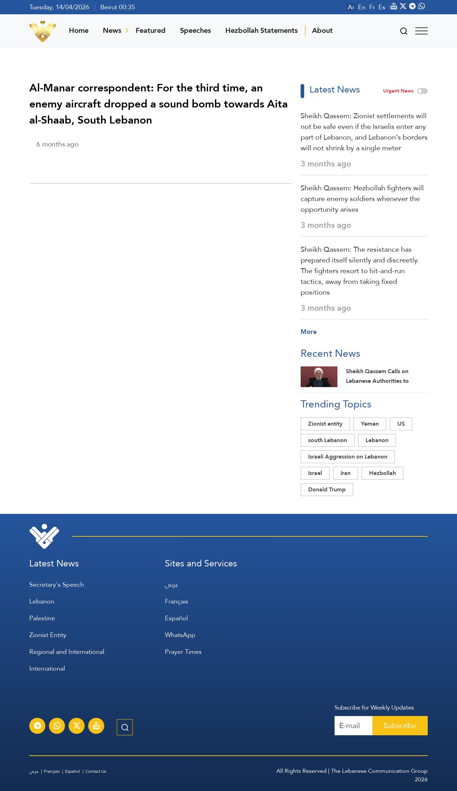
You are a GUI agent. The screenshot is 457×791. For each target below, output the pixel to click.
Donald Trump (327, 489)
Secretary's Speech (56, 584)
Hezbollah (382, 473)
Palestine (42, 618)
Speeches (195, 30)
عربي (171, 584)
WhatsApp (180, 635)
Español (176, 618)
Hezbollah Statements (261, 30)
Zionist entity (325, 424)
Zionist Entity (47, 635)
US (401, 424)
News (112, 30)
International (47, 668)
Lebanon (377, 440)
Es (381, 7)
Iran (346, 473)
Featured (151, 30)
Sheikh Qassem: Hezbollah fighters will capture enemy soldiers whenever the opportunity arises (362, 198)
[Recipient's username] (354, 725)
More (309, 331)
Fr (372, 7)
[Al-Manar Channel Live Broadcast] (96, 727)
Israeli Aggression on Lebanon (347, 456)
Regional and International (66, 651)
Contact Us (95, 771)
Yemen (370, 424)
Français (176, 601)
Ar (351, 7)
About (322, 30)
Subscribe (400, 725)
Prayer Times (183, 651)
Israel (315, 473)
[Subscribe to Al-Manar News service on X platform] (76, 727)
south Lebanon (327, 440)
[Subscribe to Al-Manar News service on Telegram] (37, 727)
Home (79, 30)
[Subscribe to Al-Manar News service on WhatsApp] (57, 727)
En (362, 7)
